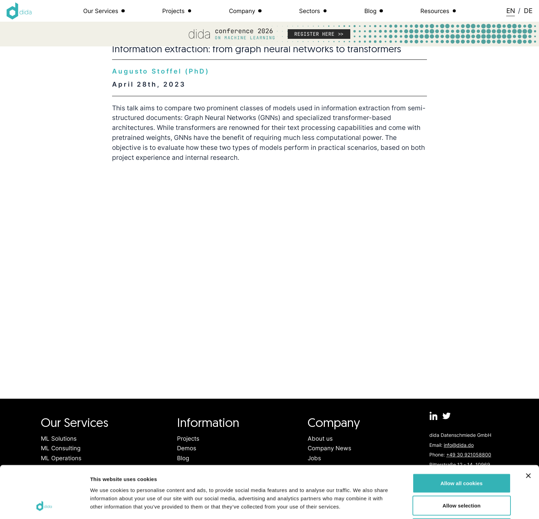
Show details (361, 505)
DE (528, 11)
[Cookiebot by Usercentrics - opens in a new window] (44, 505)
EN (510, 11)
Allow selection (461, 457)
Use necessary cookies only (461, 479)
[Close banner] (528, 426)
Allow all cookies (461, 434)
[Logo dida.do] (19, 11)
